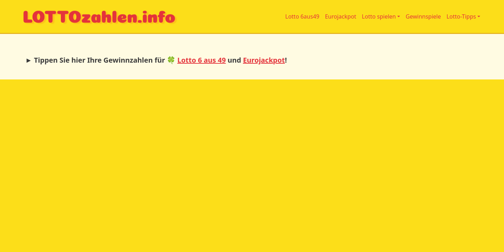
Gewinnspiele (423, 16)
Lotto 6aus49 (302, 16)
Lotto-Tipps (461, 16)
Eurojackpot (340, 16)
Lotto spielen (379, 16)
